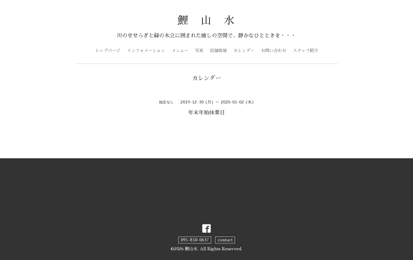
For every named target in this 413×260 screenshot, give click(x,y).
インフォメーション (146, 51)
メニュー (179, 51)
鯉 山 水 (206, 20)
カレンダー (243, 51)
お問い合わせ (273, 51)
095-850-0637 (195, 240)
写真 (199, 51)
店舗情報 (218, 51)
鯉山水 (191, 249)
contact (225, 240)
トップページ (107, 51)
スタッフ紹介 (305, 51)
